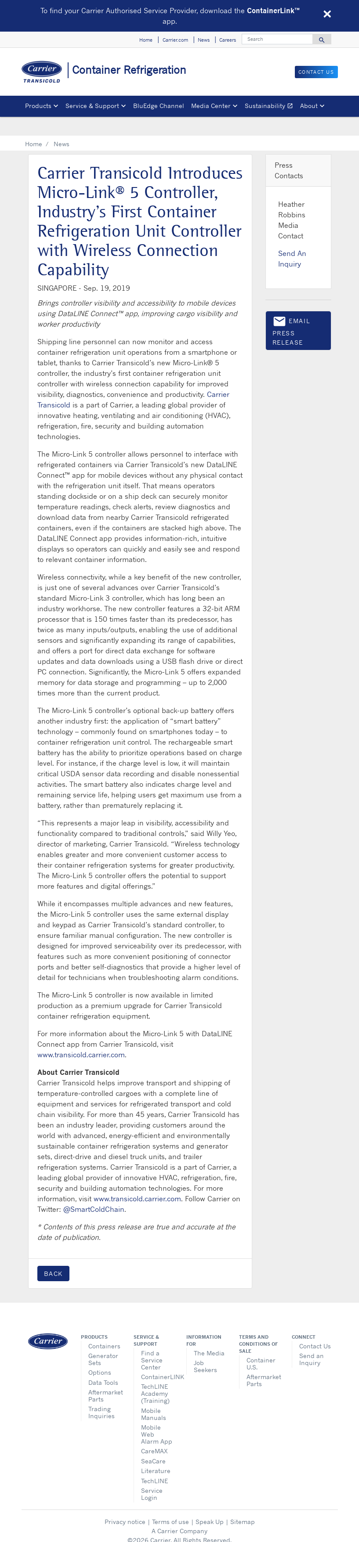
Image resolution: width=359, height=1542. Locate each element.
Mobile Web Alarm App (156, 1415)
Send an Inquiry (311, 1340)
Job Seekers (205, 1347)
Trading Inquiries (101, 1393)
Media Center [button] (211, 105)
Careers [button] (227, 40)
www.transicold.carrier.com (81, 1035)
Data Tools (103, 1363)
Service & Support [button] (92, 105)
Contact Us (315, 1327)
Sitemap (242, 1502)
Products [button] (38, 105)
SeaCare (153, 1442)
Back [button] (53, 1254)
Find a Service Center (152, 1341)
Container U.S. (261, 1344)
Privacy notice (125, 1502)
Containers (104, 1327)
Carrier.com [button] (175, 40)
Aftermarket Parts (104, 1376)
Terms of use (170, 1502)
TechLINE (154, 1462)
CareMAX (154, 1432)
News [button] (204, 40)
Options (99, 1353)
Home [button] (145, 40)
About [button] (309, 105)
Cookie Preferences (180, 1530)
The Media (209, 1334)
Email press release (291, 311)
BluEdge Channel (158, 105)
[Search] (277, 39)
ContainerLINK (157, 1358)
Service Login (152, 1475)
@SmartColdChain (93, 1190)
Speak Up (210, 1502)
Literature (155, 1452)
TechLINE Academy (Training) (155, 1374)
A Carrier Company (179, 1512)
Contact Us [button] (316, 72)
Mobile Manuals (153, 1395)
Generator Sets (103, 1340)
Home (33, 125)
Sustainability (271, 107)
